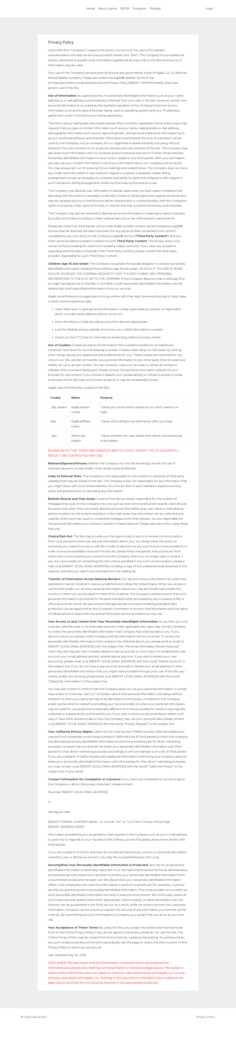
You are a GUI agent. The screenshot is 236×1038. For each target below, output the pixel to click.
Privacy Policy (205, 1017)
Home (90, 8)
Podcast (155, 8)
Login (209, 8)
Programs (139, 8)
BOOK (124, 8)
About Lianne (107, 8)
